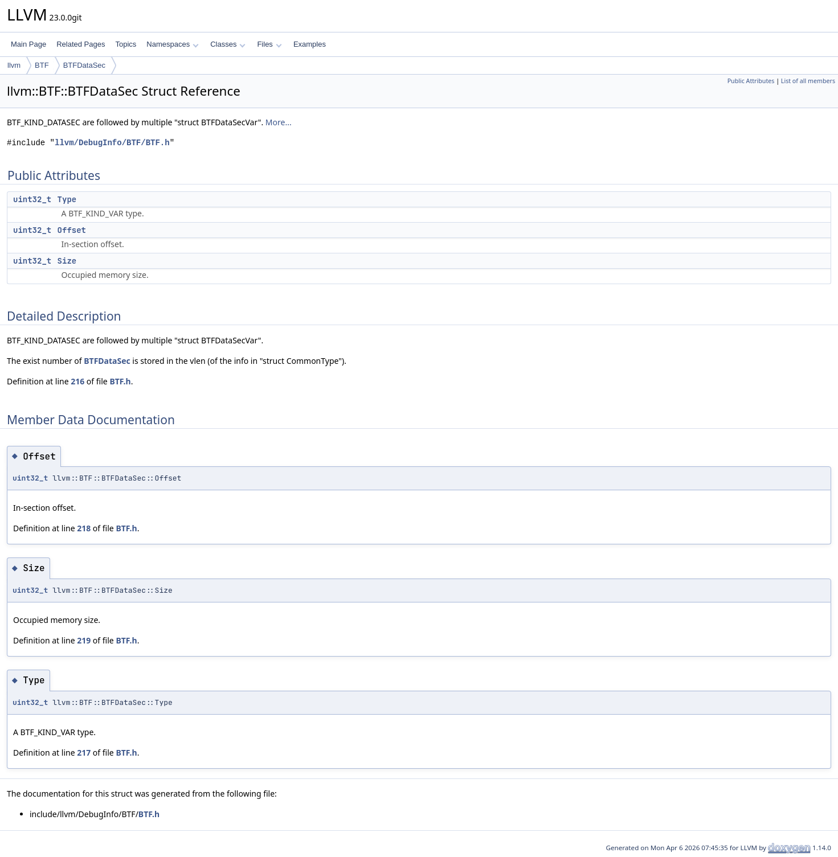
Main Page (28, 44)
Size (67, 261)
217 (84, 752)
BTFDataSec (84, 65)
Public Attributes (751, 81)
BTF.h (119, 381)
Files (269, 44)
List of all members (808, 81)
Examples (309, 44)
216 (77, 381)
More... (278, 122)
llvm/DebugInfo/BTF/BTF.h (112, 142)
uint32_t (32, 199)
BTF (42, 65)
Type (67, 199)
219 (84, 640)
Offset (72, 230)
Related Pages (80, 44)
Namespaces (172, 44)
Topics (125, 44)
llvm (14, 65)
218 (84, 528)
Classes (228, 44)
